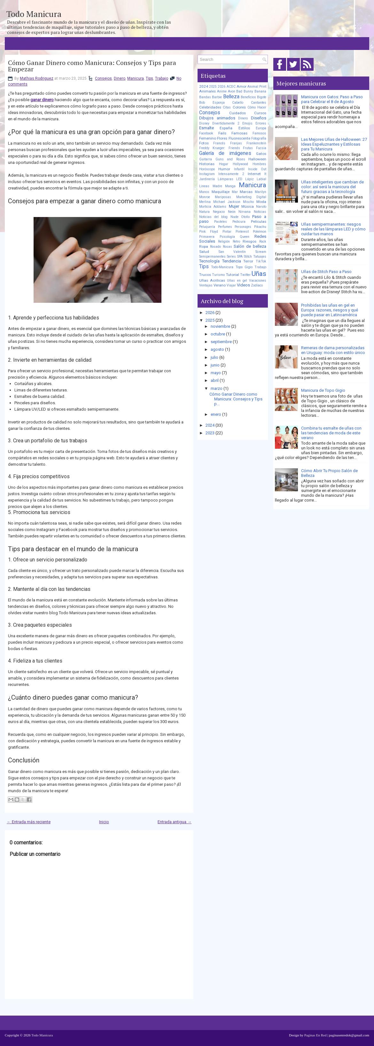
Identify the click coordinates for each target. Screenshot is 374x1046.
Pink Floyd (208, 231)
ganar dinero (42, 99)
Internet (254, 174)
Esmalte (206, 127)
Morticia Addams (212, 207)
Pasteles (220, 222)
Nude (234, 217)
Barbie (217, 97)
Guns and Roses (230, 159)
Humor (224, 169)
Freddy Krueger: (212, 148)
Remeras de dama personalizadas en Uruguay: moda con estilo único (333, 350)
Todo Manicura (33, 13)
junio (215, 365)
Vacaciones (257, 280)
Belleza (231, 97)
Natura (204, 212)
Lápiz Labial (255, 179)
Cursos (260, 113)
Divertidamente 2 (225, 123)
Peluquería (207, 227)
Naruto (261, 207)
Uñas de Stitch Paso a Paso (326, 271)
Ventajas (206, 285)
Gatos (261, 153)
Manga (230, 186)
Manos (204, 192)
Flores (222, 138)
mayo (216, 372)
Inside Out (257, 169)
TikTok (261, 261)
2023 (210, 432)
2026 (221, 86)
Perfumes (225, 227)
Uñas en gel (237, 280)
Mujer (234, 206)
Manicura (135, 78)
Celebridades (210, 107)
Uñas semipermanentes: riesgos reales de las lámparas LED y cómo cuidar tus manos (333, 229)
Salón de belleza (250, 246)
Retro (236, 241)
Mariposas (223, 197)
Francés (219, 143)
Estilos (244, 128)
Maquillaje (221, 191)
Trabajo (161, 78)
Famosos (259, 133)
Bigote (261, 97)
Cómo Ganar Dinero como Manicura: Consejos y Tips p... (235, 399)
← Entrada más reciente (29, 821)
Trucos (205, 274)
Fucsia (261, 148)
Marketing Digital (251, 197)
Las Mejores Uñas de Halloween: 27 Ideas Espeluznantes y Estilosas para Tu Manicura (334, 144)
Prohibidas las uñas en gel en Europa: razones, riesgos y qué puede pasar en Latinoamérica (329, 310)
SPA (240, 256)
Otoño (245, 217)
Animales (207, 91)
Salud (204, 251)
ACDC (231, 86)
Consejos (103, 78)
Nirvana (244, 212)
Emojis (247, 123)
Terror (248, 261)
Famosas (239, 133)
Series (231, 256)
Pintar (226, 231)
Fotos (204, 143)
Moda (261, 201)
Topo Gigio (244, 267)
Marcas (246, 191)
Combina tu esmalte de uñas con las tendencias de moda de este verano (331, 433)
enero (216, 414)
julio (214, 357)
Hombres (259, 164)
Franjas (236, 143)
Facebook (206, 133)
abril (215, 380)
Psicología (227, 237)
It (265, 174)
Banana (260, 91)
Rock (262, 241)
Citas (227, 107)
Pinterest (242, 231)
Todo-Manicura (222, 267)
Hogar (223, 164)
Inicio (104, 821)
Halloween (257, 159)
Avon (231, 91)
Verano (220, 285)
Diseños (258, 118)
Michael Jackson (226, 202)
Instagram (207, 174)
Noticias (260, 212)
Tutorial (232, 274)
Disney (204, 123)
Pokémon (259, 231)
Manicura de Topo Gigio (323, 390)
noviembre (220, 326)
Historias (206, 164)
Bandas (205, 97)
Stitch (248, 256)
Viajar (231, 285)
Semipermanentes (212, 256)
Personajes (243, 227)
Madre (217, 186)
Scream (260, 252)
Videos (243, 285)
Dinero (119, 78)
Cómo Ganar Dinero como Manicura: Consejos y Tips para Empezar (92, 66)
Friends (234, 148)
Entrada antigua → (174, 821)
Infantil (239, 169)
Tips (149, 78)
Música (247, 206)
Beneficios (248, 97)
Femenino (207, 138)
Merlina (205, 202)
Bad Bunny (244, 91)
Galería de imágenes (225, 153)
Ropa (203, 246)
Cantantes (258, 103)
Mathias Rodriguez (36, 78)
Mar (235, 192)
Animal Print (256, 86)
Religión (224, 241)
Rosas (227, 247)
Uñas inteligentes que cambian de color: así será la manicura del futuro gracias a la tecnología (332, 187)
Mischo (248, 202)
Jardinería (207, 179)
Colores (239, 107)
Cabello (237, 103)
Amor (241, 86)
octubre (218, 334)
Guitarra (205, 159)
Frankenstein (256, 143)
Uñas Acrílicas (212, 280)
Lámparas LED (230, 179)
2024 (203, 86)
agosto (217, 349)
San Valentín (232, 252)
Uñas (259, 274)
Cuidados (237, 113)
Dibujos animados (217, 118)
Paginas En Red (315, 1035)
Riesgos (249, 241)
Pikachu (260, 227)
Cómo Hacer (256, 107)
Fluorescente (239, 138)
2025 (213, 86)
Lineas (204, 186)
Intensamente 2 (231, 174)
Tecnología (209, 261)
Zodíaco (257, 285)
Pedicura (238, 222)
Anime (222, 91)
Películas (258, 221)
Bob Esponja (212, 103)
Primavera (206, 237)
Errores (260, 123)
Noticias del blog (213, 217)
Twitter (245, 275)
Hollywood (240, 164)
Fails (222, 133)
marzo (216, 388)
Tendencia (231, 261)
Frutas (248, 148)
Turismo (218, 275)
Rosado (215, 247)
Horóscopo (207, 169)
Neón (232, 212)
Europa (261, 128)
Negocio (219, 212)
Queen (244, 237)
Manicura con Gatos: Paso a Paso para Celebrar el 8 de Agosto (332, 99)
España (226, 128)
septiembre (221, 341)
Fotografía (258, 138)
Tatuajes (259, 256)
